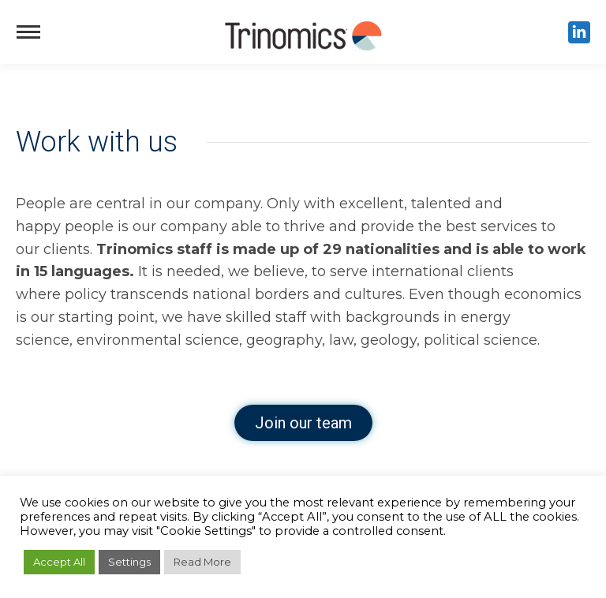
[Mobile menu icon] (28, 32)
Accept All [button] (59, 561)
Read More (202, 561)
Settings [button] (129, 561)
